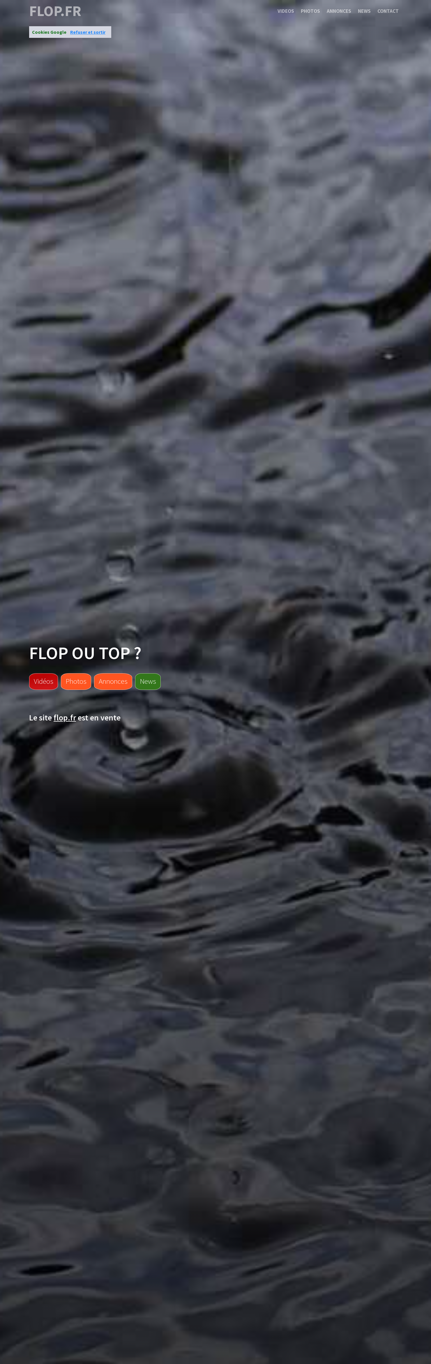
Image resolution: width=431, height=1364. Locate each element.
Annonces (339, 11)
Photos (310, 11)
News (364, 11)
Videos (286, 11)
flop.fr (55, 11)
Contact (388, 11)
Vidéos (43, 681)
